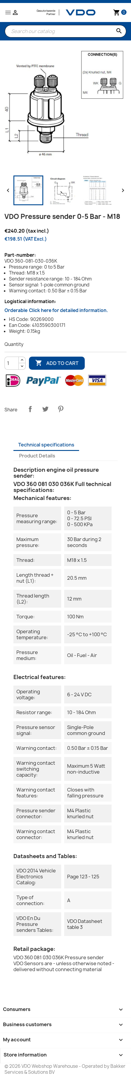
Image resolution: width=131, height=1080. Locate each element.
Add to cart (56, 363)
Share (30, 409)
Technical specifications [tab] (46, 444)
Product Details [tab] (37, 455)
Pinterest (61, 409)
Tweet (45, 409)
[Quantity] (11, 363)
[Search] (65, 31)
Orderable (56, 310)
